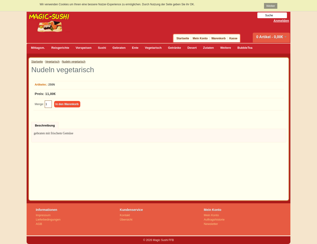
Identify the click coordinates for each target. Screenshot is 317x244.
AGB (39, 224)
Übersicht (126, 219)
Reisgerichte (60, 47)
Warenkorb (218, 38)
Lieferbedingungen (48, 219)
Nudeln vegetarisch (74, 61)
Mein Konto (200, 38)
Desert (192, 47)
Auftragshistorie (214, 219)
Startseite (182, 38)
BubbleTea (245, 47)
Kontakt (125, 215)
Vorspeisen (84, 47)
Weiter (270, 6)
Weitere (225, 47)
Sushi (102, 47)
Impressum (43, 215)
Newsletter (211, 224)
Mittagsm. (38, 47)
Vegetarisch (153, 47)
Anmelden (281, 21)
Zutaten (208, 47)
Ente (135, 47)
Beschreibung (45, 125)
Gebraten (118, 47)
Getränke (174, 47)
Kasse (233, 38)
